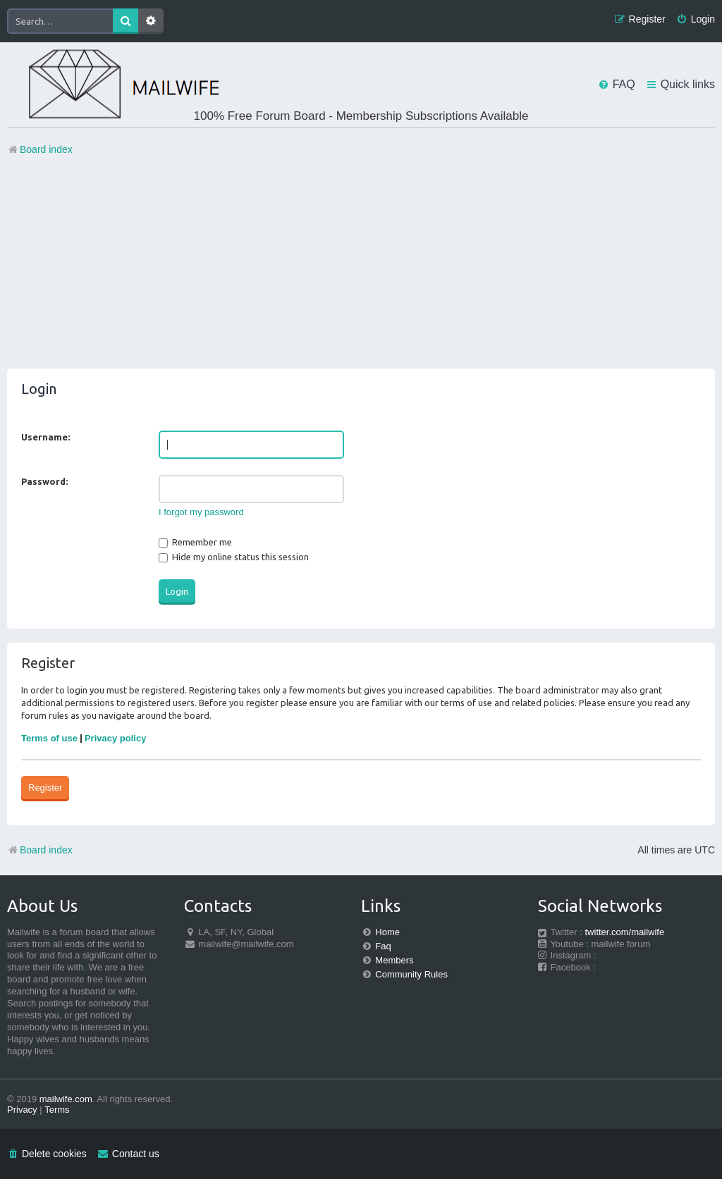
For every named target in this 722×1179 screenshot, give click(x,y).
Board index (40, 850)
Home (387, 932)
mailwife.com (65, 1099)
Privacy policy (115, 738)
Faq (383, 946)
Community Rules (411, 974)
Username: (45, 437)
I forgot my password (201, 512)
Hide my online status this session (234, 557)
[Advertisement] (361, 270)
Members (394, 960)
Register (45, 787)
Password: (44, 481)
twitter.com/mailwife (625, 932)
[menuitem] (695, 19)
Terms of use (49, 738)
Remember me (195, 542)
